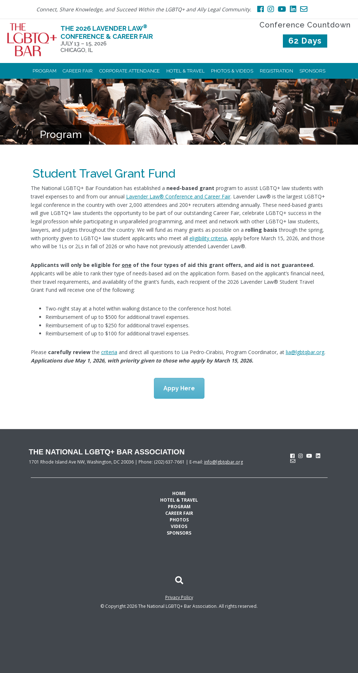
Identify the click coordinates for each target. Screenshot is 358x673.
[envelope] (292, 460)
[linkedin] (318, 455)
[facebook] (292, 455)
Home (179, 493)
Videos (179, 526)
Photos (179, 520)
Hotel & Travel (179, 500)
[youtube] (309, 455)
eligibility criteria (208, 238)
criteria (109, 352)
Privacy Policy (179, 597)
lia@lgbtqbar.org (305, 352)
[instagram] (300, 455)
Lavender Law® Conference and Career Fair (178, 196)
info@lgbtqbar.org (223, 462)
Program (61, 135)
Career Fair (179, 513)
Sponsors (179, 533)
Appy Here (179, 388)
